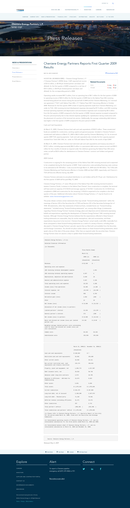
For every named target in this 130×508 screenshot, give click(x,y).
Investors (87, 9)
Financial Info (62, 16)
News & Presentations (48, 16)
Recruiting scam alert (57, 479)
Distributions (83, 16)
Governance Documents (25, 485)
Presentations (16, 77)
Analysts (92, 16)
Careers (99, 9)
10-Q (91, 85)
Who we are (55, 9)
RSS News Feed (83, 452)
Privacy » (23, 501)
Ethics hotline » (29, 501)
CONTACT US (105, 3)
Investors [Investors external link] (20, 472)
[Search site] (112, 3)
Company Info (34, 16)
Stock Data (73, 16)
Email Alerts (16, 81)
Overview (25, 16)
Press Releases (17, 72)
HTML (109, 85)
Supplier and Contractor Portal (28, 476)
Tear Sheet (61, 452)
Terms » (18, 501)
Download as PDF (111, 73)
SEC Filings (100, 16)
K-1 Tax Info (110, 16)
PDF (114, 85)
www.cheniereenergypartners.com (61, 196)
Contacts (71, 452)
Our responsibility (72, 9)
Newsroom (110, 9)
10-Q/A (92, 88)
